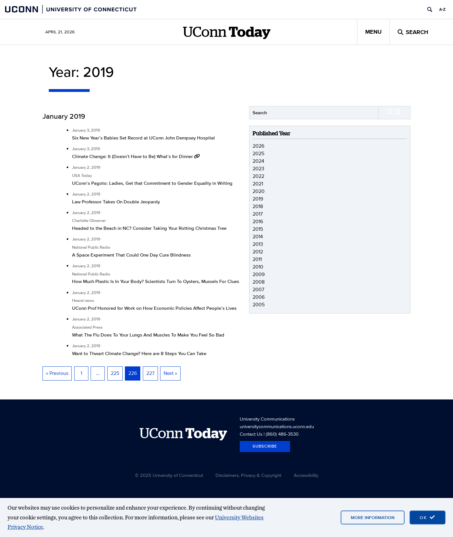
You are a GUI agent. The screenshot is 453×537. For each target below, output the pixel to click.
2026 (258, 146)
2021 (258, 183)
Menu (373, 32)
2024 (258, 161)
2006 (259, 297)
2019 (258, 198)
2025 (258, 153)
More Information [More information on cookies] (372, 517)
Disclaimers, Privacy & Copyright (248, 475)
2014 (258, 236)
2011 (257, 259)
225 (115, 373)
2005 (259, 304)
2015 (258, 229)
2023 (258, 168)
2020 (259, 191)
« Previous (57, 373)
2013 (258, 244)
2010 (258, 266)
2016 (258, 221)
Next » (170, 373)
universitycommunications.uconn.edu (277, 426)
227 (150, 373)
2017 (258, 214)
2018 (258, 206)
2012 (258, 251)
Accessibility (306, 475)
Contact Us (251, 434)
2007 (258, 289)
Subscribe (265, 446)
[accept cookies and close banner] (427, 517)
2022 (258, 176)
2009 (259, 274)
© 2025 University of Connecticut (169, 475)
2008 (259, 281)
